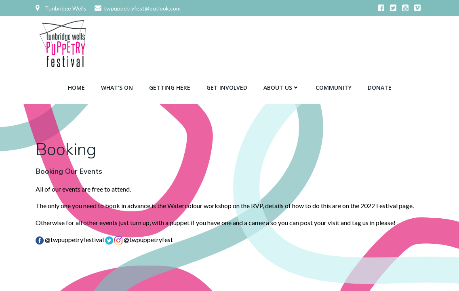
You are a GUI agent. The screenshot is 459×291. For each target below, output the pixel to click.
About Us (281, 87)
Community (334, 87)
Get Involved (226, 87)
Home (76, 87)
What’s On (117, 87)
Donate (380, 87)
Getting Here (169, 87)
